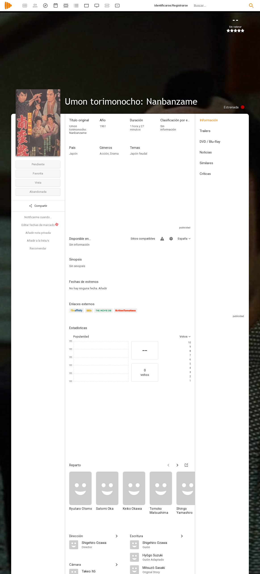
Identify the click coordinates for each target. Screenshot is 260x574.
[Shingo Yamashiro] (189, 495)
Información (209, 120)
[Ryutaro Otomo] (82, 495)
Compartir (38, 206)
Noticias (206, 152)
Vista (38, 182)
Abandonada (37, 191)
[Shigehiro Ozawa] (104, 542)
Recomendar (38, 248)
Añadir (103, 288)
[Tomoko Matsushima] (163, 495)
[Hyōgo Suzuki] (167, 555)
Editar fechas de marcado (40, 225)
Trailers (205, 131)
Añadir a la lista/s (38, 240)
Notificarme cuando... (38, 217)
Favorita (38, 173)
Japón (73, 153)
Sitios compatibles (143, 238)
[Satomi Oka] (109, 495)
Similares (206, 163)
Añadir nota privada (38, 232)
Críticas (205, 174)
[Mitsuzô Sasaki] (167, 567)
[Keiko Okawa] (136, 495)
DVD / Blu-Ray (210, 142)
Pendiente (38, 164)
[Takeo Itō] (104, 571)
